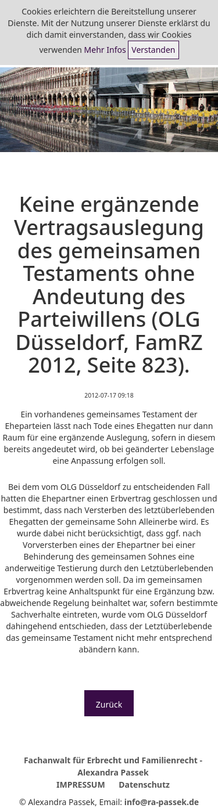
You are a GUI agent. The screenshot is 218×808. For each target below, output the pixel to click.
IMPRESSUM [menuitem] (80, 784)
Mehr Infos (105, 49)
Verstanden (153, 49)
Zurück (109, 704)
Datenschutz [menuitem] (144, 784)
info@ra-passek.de (161, 801)
